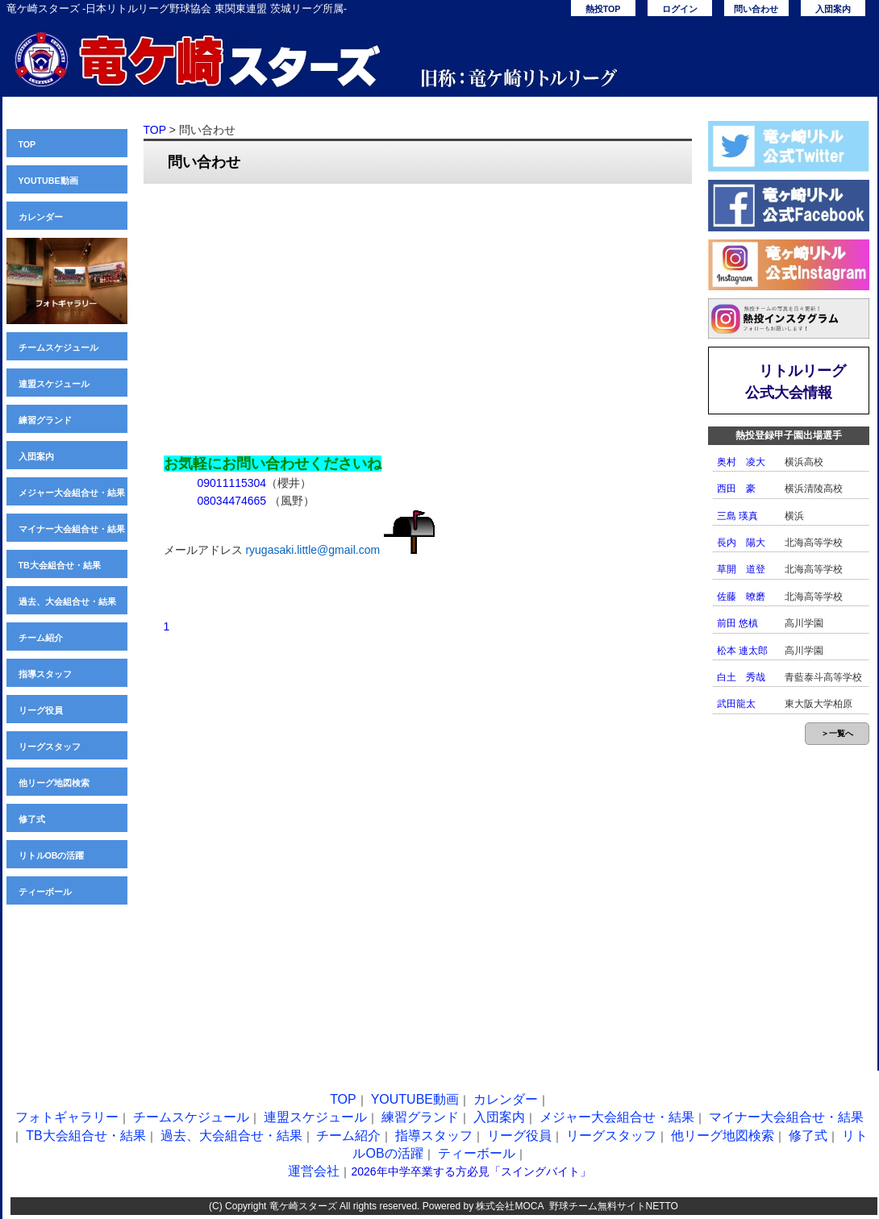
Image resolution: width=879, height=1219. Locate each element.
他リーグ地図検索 (54, 783)
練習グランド (45, 420)
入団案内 (833, 9)
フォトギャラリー (67, 1117)
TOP (27, 144)
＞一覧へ (837, 733)
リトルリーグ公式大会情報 (796, 382)
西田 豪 (736, 488)
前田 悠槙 (737, 623)
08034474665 (232, 500)
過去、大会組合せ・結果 (67, 601)
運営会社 (314, 1171)
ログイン (680, 9)
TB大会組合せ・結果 (60, 565)
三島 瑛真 (737, 516)
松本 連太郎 (742, 650)
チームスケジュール (58, 347)
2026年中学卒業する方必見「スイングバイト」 (470, 1171)
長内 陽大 (741, 542)
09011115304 (232, 482)
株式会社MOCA (509, 1206)
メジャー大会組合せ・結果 (72, 492)
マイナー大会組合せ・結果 (72, 529)
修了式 (32, 819)
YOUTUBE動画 (48, 180)
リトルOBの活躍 (52, 855)
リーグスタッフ (50, 746)
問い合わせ (756, 9)
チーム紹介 (41, 638)
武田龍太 (736, 703)
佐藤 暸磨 (741, 596)
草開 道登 (741, 569)
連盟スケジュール (54, 384)
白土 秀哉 (741, 677)
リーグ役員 (41, 710)
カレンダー (41, 217)
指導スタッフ (45, 674)
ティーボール (45, 892)
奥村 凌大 (741, 462)
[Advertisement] (418, 313)
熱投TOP (603, 9)
